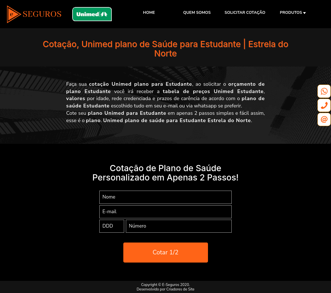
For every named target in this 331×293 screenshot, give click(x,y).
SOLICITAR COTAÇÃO (245, 12)
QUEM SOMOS (197, 12)
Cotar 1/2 (166, 252)
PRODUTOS (293, 12)
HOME (149, 12)
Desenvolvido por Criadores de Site (165, 289)
